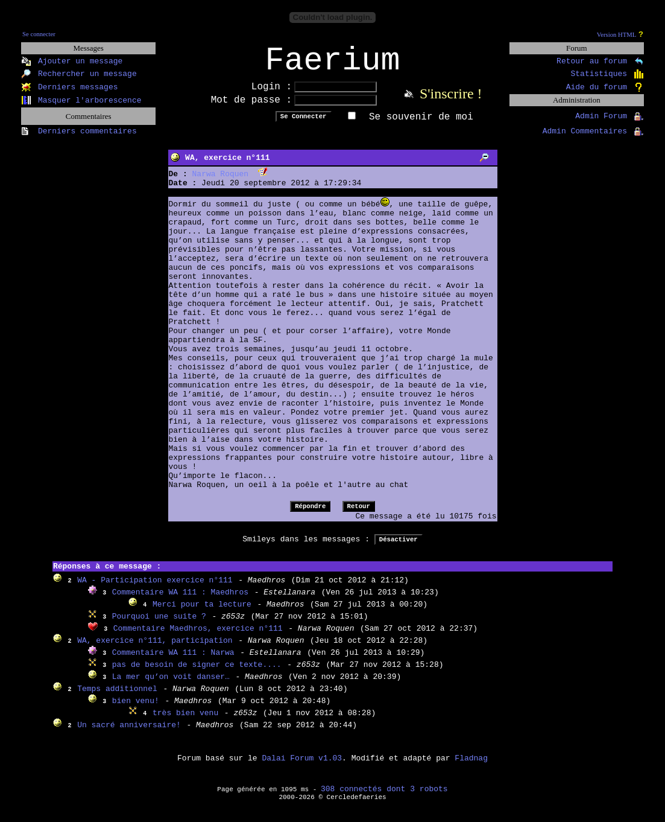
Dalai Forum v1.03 (302, 766)
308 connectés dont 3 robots (384, 796)
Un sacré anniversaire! (129, 733)
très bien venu (185, 720)
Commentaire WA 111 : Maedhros (180, 600)
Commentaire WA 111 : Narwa (173, 660)
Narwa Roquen (220, 181)
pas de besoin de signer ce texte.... (197, 672)
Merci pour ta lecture (202, 612)
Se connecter (38, 34)
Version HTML (616, 34)
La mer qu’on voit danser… (171, 684)
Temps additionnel (117, 696)
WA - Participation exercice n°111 (154, 588)
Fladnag (471, 766)
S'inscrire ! (451, 101)
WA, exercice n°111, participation (154, 648)
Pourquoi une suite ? (159, 624)
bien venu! (135, 708)
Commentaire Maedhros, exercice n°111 (198, 636)
